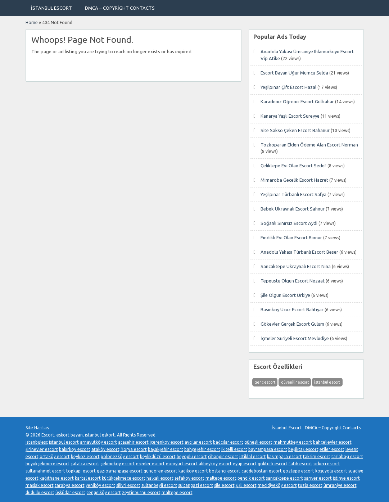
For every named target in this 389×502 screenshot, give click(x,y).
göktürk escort (273, 463)
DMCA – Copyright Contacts (120, 7)
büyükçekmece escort (47, 463)
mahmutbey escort (292, 442)
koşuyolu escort (331, 471)
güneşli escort (258, 442)
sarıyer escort (318, 478)
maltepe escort (220, 478)
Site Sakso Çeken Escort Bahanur (295, 130)
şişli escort (246, 485)
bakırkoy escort (74, 449)
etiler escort (332, 449)
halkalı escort (159, 478)
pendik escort (251, 478)
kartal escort (88, 478)
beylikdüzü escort (158, 456)
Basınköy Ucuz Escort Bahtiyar (292, 309)
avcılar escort (198, 442)
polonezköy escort (120, 456)
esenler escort (150, 463)
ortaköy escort (55, 456)
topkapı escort (81, 471)
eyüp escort (245, 463)
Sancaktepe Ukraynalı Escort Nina (296, 266)
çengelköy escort (103, 492)
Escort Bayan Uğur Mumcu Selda (294, 72)
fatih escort (300, 463)
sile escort (224, 485)
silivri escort (128, 485)
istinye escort (346, 478)
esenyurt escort (182, 463)
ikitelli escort (234, 449)
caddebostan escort (261, 471)
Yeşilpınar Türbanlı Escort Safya (293, 194)
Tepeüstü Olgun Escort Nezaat (293, 280)
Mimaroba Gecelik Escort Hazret (294, 179)
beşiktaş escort (303, 449)
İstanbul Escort (51, 7)
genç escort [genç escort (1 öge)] (264, 382)
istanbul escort (64, 442)
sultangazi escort (195, 485)
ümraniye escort (340, 485)
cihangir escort (223, 456)
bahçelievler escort (332, 442)
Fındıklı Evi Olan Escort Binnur (291, 237)
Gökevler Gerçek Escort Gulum (292, 323)
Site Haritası (38, 427)
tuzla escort (310, 485)
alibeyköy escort (215, 463)
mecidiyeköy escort (277, 485)
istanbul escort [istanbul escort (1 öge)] (327, 382)
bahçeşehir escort (202, 449)
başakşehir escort (165, 449)
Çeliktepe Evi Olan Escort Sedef (293, 165)
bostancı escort (224, 471)
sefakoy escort (189, 478)
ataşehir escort (133, 442)
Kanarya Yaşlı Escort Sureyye (290, 115)
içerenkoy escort (167, 442)
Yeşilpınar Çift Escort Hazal (288, 87)
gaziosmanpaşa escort (120, 471)
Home (32, 22)
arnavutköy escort (98, 442)
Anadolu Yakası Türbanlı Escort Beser (299, 251)
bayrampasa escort (267, 449)
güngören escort (160, 471)
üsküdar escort (70, 492)
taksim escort (316, 456)
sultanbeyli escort (159, 485)
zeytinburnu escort (141, 492)
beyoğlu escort (192, 456)
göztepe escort (298, 471)
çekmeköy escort (117, 463)
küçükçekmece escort (123, 478)
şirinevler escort (42, 449)
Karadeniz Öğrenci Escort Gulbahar (297, 101)
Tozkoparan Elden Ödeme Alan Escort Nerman (309, 144)
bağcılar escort (228, 442)
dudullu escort (40, 492)
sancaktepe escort (284, 478)
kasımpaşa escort (284, 456)
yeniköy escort (100, 485)
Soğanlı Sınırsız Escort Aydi (289, 223)
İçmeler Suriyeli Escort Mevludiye (295, 338)
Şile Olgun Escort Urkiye (285, 295)
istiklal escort (252, 456)
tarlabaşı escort (347, 456)
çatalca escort (85, 463)
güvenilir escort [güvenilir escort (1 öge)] (295, 382)
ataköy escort (105, 449)
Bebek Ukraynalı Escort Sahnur (293, 208)
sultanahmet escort (45, 471)
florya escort (134, 449)
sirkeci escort (326, 463)
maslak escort (40, 485)
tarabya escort (70, 485)
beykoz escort (85, 456)
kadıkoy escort (193, 471)
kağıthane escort (57, 478)
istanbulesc (37, 442)
